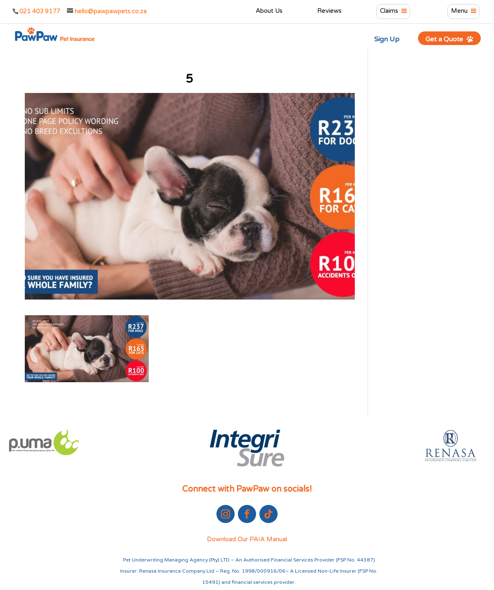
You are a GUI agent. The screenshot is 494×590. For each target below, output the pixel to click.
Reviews (329, 11)
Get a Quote (449, 39)
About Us (269, 11)
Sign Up (386, 39)
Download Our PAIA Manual (247, 539)
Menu (459, 11)
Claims (389, 11)
